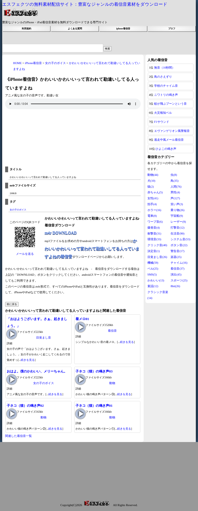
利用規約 (26, 28)
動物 (112, 383)
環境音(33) (154, 239)
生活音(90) (177, 233)
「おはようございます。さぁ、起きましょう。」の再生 (12, 334)
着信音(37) (177, 268)
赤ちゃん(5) (155, 192)
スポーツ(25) (179, 280)
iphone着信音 (123, 28)
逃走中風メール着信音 (169, 139)
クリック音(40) (157, 245)
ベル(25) (152, 268)
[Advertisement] (73, 139)
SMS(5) (152, 274)
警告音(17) (177, 251)
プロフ (171, 28)
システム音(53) (180, 239)
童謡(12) (152, 286)
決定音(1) (153, 251)
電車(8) (152, 215)
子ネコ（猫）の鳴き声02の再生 (12, 414)
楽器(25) (176, 257)
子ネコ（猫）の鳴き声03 (93, 371)
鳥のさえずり (163, 76)
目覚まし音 (43, 337)
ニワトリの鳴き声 (166, 94)
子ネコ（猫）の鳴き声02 (25, 406)
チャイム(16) (179, 262)
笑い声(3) (177, 204)
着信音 (112, 330)
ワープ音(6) (155, 221)
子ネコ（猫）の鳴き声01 (93, 406)
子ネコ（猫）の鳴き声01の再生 (80, 414)
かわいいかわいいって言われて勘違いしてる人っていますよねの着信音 (92, 248)
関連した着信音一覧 (18, 435)
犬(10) (151, 180)
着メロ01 (82, 319)
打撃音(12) (177, 227)
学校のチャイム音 (166, 85)
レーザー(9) (178, 221)
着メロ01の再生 (80, 327)
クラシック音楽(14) (157, 295)
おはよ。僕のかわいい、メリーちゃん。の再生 (12, 379)
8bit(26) (175, 286)
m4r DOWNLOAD (61, 233)
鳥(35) (174, 180)
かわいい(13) (155, 280)
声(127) (175, 198)
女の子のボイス (18, 209)
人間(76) (176, 186)
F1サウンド (161, 121)
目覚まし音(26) (157, 257)
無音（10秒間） (164, 67)
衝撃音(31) (154, 233)
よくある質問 (75, 28)
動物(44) (152, 174)
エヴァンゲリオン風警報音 (172, 130)
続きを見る (28, 359)
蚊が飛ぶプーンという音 (170, 103)
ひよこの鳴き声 (166, 148)
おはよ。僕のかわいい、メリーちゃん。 (37, 371)
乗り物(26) (177, 210)
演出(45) (176, 274)
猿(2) (150, 186)
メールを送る (25, 253)
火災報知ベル (163, 112)
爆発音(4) (153, 227)
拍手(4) (152, 204)
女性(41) (152, 198)
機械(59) (152, 262)
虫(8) (174, 174)
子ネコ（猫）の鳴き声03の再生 (80, 379)
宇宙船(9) (177, 215)
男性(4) (175, 192)
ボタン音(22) (179, 245)
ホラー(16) (154, 210)
